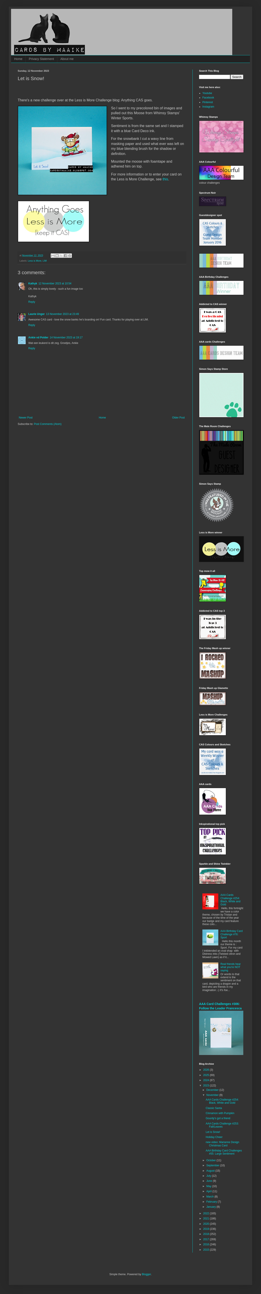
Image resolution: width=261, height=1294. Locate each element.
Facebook (208, 97)
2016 (206, 1244)
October (211, 1160)
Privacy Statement (41, 59)
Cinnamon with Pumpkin (220, 1113)
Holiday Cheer (214, 1137)
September (213, 1165)
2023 (206, 1085)
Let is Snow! (213, 1132)
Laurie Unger (36, 314)
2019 (206, 1228)
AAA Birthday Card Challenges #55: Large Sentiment (224, 1152)
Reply (31, 301)
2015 (206, 1249)
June (209, 1180)
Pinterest (207, 102)
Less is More (34, 260)
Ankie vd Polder (38, 337)
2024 (206, 1080)
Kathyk (32, 283)
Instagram (208, 106)
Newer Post (26, 417)
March (210, 1196)
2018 (206, 1234)
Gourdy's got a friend (218, 1118)
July (209, 1175)
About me (67, 59)
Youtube (207, 93)
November (212, 1095)
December (212, 1090)
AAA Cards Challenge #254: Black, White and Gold (230, 899)
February (212, 1201)
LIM (45, 260)
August (210, 1170)
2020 (206, 1223)
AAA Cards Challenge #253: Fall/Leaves (222, 1125)
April (209, 1191)
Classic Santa (214, 1108)
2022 (206, 1213)
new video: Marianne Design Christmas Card (222, 1144)
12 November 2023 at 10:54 (54, 283)
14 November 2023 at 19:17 (66, 337)
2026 (206, 1069)
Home (18, 59)
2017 (206, 1239)
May (209, 1186)
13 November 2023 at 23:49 (62, 314)
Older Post (178, 417)
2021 (206, 1218)
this (165, 179)
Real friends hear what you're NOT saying (231, 967)
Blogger (146, 1274)
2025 (206, 1075)
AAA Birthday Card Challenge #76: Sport (232, 934)
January (211, 1206)
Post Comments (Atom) (47, 424)
